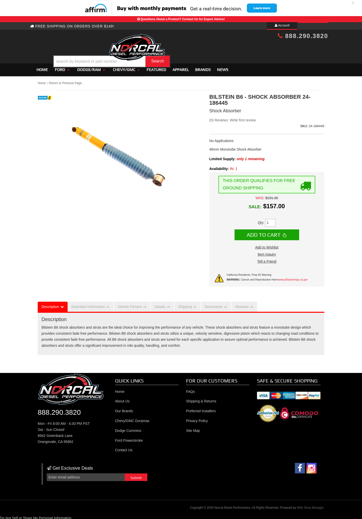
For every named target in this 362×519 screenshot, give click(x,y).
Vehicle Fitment (130, 305)
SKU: (304, 124)
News (222, 67)
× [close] (352, 2)
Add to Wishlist (267, 245)
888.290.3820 (303, 35)
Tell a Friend (266, 259)
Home (42, 67)
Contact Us (123, 448)
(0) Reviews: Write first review (232, 118)
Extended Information (88, 305)
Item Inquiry (267, 252)
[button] (185, 48)
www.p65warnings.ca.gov (293, 277)
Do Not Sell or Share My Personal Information (35, 516)
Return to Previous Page (65, 81)
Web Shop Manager (310, 505)
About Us (122, 399)
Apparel (180, 67)
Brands (203, 67)
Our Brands (124, 409)
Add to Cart (264, 232)
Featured (156, 67)
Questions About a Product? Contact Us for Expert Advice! (183, 19)
